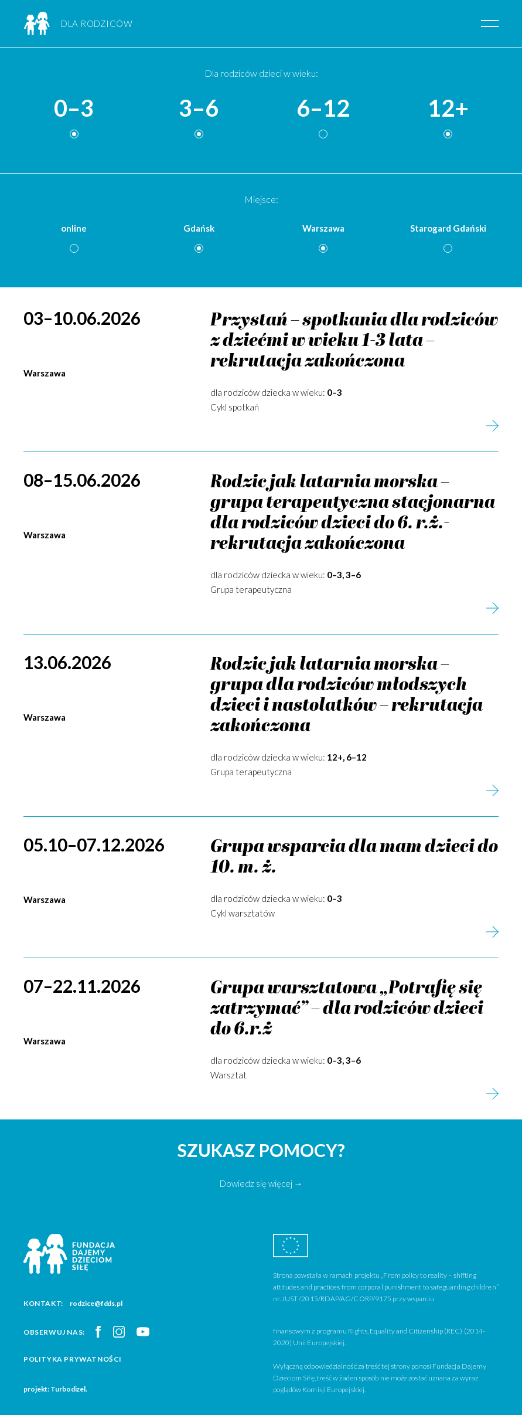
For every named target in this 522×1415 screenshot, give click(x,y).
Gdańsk (198, 228)
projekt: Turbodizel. (55, 1389)
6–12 (323, 108)
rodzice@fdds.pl (96, 1303)
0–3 (74, 108)
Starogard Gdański (448, 228)
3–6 (199, 108)
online (74, 228)
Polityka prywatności (72, 1359)
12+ (448, 108)
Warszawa (323, 228)
